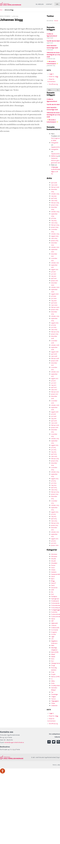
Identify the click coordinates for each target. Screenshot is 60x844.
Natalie (53, 656)
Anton (53, 567)
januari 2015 (54, 461)
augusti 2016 (54, 412)
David (52, 585)
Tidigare (53, 697)
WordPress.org (53, 84)
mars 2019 (54, 329)
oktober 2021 (55, 263)
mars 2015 (54, 456)
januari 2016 (54, 427)
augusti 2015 (54, 445)
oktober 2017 (55, 372)
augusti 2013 (54, 512)
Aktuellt (53, 561)
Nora (52, 659)
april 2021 (54, 278)
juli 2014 (53, 481)
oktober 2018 (55, 345)
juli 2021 (53, 272)
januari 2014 (54, 494)
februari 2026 (55, 187)
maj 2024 (53, 220)
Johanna (53, 625)
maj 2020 (54, 301)
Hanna (53, 619)
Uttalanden (54, 705)
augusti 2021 (54, 269)
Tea (52, 692)
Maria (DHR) (55, 652)
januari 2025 (54, 205)
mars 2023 (54, 238)
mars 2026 (54, 185)
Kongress (54, 632)
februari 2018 (55, 358)
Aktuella (53, 559)
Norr (52, 661)
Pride (52, 672)
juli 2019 (53, 325)
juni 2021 (53, 274)
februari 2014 (55, 492)
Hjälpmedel (54, 623)
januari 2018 (54, 361)
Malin (52, 645)
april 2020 (54, 303)
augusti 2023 (54, 236)
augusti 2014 (54, 478)
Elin (52, 592)
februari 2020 (55, 307)
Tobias (53, 703)
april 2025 (54, 198)
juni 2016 (53, 416)
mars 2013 (54, 521)
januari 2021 (54, 280)
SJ (52, 679)
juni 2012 (53, 543)
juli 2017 (53, 381)
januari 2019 (54, 334)
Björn (52, 579)
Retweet (56, 20)
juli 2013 (53, 514)
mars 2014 (54, 490)
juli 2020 (53, 296)
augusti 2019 (54, 323)
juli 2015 (53, 447)
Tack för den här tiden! (53, 41)
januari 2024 (54, 227)
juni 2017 (53, 383)
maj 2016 (53, 418)
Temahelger (54, 694)
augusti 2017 (54, 378)
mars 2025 (54, 200)
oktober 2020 (55, 287)
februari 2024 (55, 225)
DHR (52, 590)
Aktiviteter (54, 554)
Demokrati (54, 587)
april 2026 (54, 183)
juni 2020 (54, 298)
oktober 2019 (55, 316)
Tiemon (53, 699)
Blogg (52, 581)
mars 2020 (54, 305)
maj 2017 (53, 385)
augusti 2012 (54, 539)
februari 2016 (55, 425)
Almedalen (54, 563)
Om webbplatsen (54, 734)
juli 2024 (53, 218)
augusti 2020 (55, 294)
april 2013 (54, 519)
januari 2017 (54, 394)
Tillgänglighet (55, 701)
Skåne (53, 681)
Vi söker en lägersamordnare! (52, 35)
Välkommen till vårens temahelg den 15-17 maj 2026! (53, 55)
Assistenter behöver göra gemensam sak (55, 160)
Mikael (53, 654)
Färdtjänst (54, 596)
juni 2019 (53, 327)
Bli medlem (40, 4)
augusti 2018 (54, 352)
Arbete (53, 570)
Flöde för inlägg (53, 76)
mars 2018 (54, 356)
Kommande (54, 630)
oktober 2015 (55, 438)
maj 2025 (53, 196)
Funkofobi (54, 612)
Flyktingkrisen (55, 599)
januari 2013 (54, 525)
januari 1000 (54, 545)
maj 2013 (53, 516)
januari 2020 (54, 309)
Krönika (53, 634)
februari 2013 (55, 523)
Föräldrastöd (55, 601)
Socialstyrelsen (55, 685)
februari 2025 (55, 203)
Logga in (51, 74)
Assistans (53, 572)
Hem (1, 10)
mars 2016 (54, 423)
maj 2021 (53, 276)
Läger (53, 636)
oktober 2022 (55, 247)
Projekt (53, 674)
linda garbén (54, 143)
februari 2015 (55, 458)
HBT (52, 621)
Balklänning (54, 156)
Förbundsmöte (55, 605)
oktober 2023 (55, 234)
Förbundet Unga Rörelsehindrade (10, 3)
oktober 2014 (55, 472)
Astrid (53, 576)
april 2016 (54, 421)
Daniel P (53, 583)
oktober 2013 (55, 505)
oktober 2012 (55, 532)
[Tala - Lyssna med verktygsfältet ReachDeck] (2, 770)
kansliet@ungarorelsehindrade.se (14, 742)
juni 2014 (53, 483)
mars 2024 (54, 223)
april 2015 (54, 454)
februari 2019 (55, 332)
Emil (52, 594)
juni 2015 (53, 450)
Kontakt (49, 4)
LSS (52, 639)
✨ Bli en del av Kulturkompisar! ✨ (52, 62)
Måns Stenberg (5, 16)
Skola (52, 683)
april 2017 (54, 387)
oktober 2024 (55, 212)
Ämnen (53, 565)
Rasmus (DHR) (55, 676)
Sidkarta (57, 737)
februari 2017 (55, 392)
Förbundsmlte (55, 603)
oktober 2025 (55, 194)
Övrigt (53, 665)
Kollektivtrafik (55, 628)
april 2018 (54, 354)
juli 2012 (53, 541)
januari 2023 (54, 240)
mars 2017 (54, 389)
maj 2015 (53, 452)
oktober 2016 (55, 405)
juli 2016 (53, 414)
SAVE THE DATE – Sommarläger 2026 (52, 47)
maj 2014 (53, 485)
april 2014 (54, 487)
